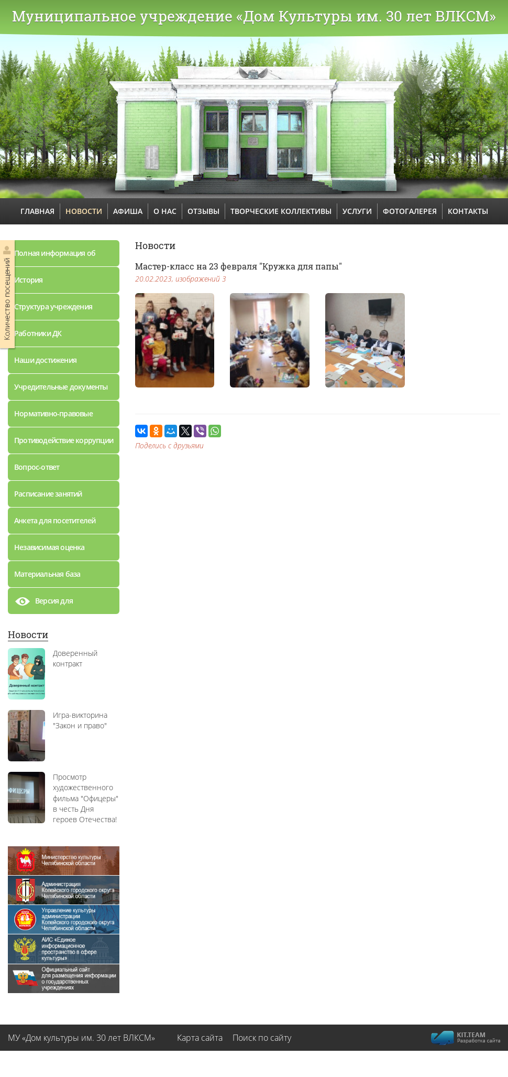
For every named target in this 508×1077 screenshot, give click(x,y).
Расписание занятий (48, 494)
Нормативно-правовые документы (53, 417)
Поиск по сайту (262, 1037)
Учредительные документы (61, 387)
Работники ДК (37, 333)
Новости (28, 634)
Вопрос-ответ (36, 467)
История (28, 280)
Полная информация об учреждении (54, 257)
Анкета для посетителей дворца (54, 524)
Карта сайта (200, 1037)
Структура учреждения (53, 306)
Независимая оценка (49, 547)
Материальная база (47, 574)
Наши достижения (45, 360)
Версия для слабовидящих (49, 603)
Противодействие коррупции (63, 440)
